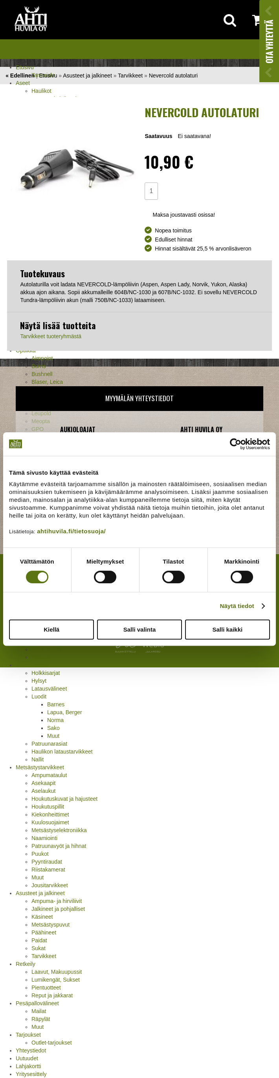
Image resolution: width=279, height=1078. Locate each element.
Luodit (38, 696)
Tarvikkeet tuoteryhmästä (50, 336)
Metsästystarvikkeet (40, 767)
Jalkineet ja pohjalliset (58, 909)
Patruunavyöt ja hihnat (58, 846)
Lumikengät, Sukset (55, 980)
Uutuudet (27, 1058)
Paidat (39, 940)
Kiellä (51, 629)
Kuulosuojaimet (50, 822)
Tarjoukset (28, 1035)
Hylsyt (38, 681)
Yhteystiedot (31, 1050)
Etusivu (25, 67)
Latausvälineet (49, 688)
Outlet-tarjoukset (51, 1042)
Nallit (37, 759)
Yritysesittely (31, 1074)
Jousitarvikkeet (49, 885)
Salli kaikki (227, 629)
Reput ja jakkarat (52, 995)
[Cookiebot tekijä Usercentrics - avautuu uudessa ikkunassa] (235, 444)
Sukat (38, 948)
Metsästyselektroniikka (59, 830)
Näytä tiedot (237, 606)
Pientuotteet (46, 987)
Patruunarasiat (49, 744)
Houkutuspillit (47, 806)
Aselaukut (43, 791)
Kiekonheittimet (50, 814)
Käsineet (42, 917)
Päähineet (43, 932)
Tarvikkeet (43, 956)
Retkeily (25, 964)
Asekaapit (43, 783)
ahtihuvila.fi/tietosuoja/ (71, 531)
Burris (38, 366)
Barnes (55, 704)
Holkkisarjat (45, 673)
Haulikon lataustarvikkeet (62, 751)
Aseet (23, 83)
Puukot (40, 854)
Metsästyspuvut (50, 924)
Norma (55, 720)
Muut (53, 736)
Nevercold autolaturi (173, 75)
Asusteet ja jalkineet (40, 893)
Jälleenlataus (32, 665)
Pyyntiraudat (46, 862)
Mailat (38, 1011)
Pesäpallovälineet (37, 1003)
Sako (53, 728)
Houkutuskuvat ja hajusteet (64, 799)
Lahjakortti (28, 1066)
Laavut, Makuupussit (56, 972)
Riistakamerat (48, 869)
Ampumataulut (49, 775)
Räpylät (40, 1019)
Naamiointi (44, 838)
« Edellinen (20, 75)
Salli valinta (139, 629)
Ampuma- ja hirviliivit (56, 901)
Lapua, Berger (64, 712)
